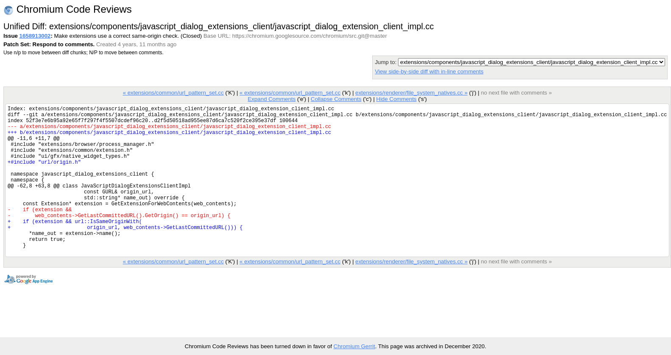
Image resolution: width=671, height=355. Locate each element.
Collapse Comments (336, 99)
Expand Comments (271, 99)
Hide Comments (396, 99)
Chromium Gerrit (354, 346)
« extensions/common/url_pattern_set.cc (173, 92)
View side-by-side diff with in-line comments (429, 71)
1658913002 (35, 36)
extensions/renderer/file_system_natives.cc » (411, 92)
